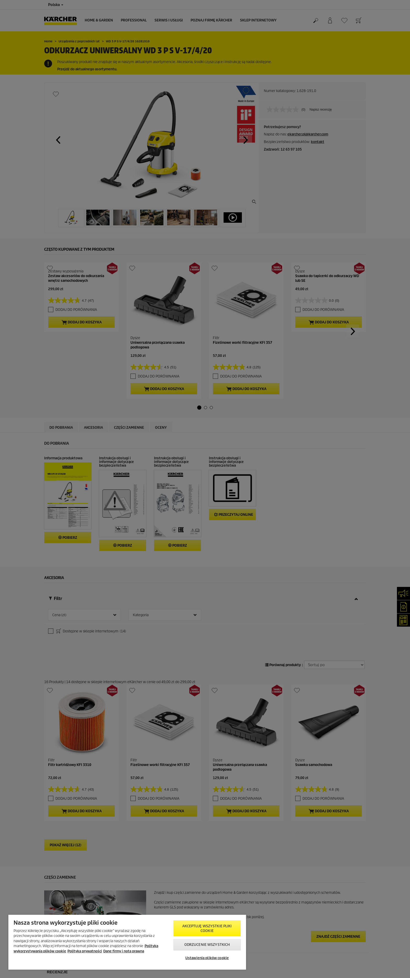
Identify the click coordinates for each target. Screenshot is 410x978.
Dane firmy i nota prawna (123, 951)
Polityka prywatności (84, 951)
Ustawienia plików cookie (207, 958)
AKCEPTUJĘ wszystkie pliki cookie (207, 928)
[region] (127, 942)
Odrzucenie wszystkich (207, 944)
